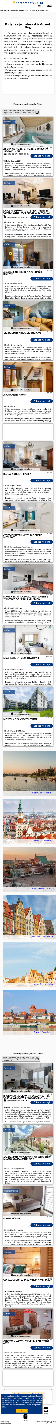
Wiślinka (7, 121)
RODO (4, 1407)
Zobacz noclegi (42, 155)
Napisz (53, 1423)
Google (38, 1396)
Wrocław (7, 1068)
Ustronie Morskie (11, 1191)
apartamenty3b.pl (28, 3)
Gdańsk (7, 183)
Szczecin (7, 1129)
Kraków (7, 1313)
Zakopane (8, 1252)
